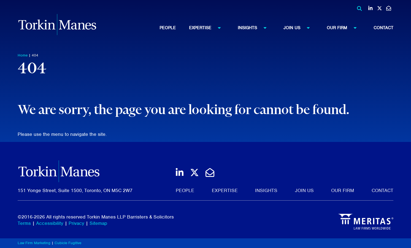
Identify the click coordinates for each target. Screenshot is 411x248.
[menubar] (276, 28)
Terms (24, 223)
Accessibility (49, 223)
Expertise (207, 27)
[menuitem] (174, 28)
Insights (255, 27)
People (167, 28)
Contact (383, 28)
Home (23, 55)
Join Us (299, 27)
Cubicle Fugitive (68, 243)
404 (35, 55)
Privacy (76, 223)
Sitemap (98, 223)
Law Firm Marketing (34, 243)
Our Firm (344, 27)
